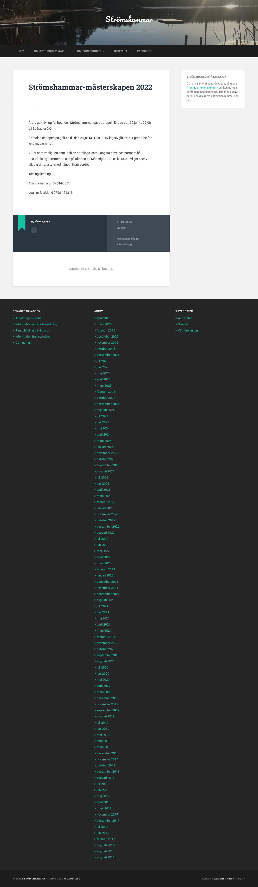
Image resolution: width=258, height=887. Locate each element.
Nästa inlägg (124, 244)
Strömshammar (129, 19)
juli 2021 (102, 606)
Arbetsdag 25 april (28, 318)
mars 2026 (104, 324)
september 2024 (108, 404)
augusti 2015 (106, 845)
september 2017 (108, 821)
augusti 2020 (106, 661)
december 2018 (107, 753)
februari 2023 (106, 502)
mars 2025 (104, 385)
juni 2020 (103, 674)
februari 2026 (106, 330)
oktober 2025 (106, 349)
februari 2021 (106, 637)
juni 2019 (103, 728)
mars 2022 (104, 563)
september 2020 (108, 655)
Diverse (121, 227)
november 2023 (107, 453)
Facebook (144, 51)
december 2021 (107, 581)
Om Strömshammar (49, 51)
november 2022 (107, 514)
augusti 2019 (106, 716)
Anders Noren (224, 878)
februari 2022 (106, 569)
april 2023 (104, 490)
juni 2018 (103, 790)
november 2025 (107, 343)
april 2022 (104, 557)
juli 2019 (102, 722)
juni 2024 (103, 422)
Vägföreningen (188, 330)
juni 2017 (103, 833)
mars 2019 (104, 747)
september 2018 (108, 771)
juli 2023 (102, 477)
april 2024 (104, 434)
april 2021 (104, 624)
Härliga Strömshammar (202, 87)
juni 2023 (103, 483)
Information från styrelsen (33, 336)
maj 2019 (103, 735)
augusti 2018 (106, 778)
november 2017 (107, 814)
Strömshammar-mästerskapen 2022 (90, 87)
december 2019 (107, 698)
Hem (21, 51)
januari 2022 (105, 575)
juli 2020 (102, 667)
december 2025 (107, 336)
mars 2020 (104, 692)
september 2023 (108, 465)
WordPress (72, 878)
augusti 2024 (106, 410)
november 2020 (107, 643)
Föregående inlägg (127, 239)
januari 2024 (105, 447)
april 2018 (104, 802)
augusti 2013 (106, 851)
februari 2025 (106, 391)
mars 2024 (104, 441)
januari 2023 (105, 508)
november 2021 (107, 588)
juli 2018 (102, 784)
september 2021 (108, 594)
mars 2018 (104, 808)
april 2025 (104, 379)
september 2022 (108, 526)
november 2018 (107, 759)
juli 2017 (102, 827)
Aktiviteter (185, 318)
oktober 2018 (106, 765)
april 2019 (104, 741)
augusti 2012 (106, 857)
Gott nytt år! (23, 343)
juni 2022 (103, 545)
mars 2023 (104, 496)
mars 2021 (104, 631)
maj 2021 (103, 618)
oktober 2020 (106, 649)
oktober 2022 (106, 520)
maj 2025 (103, 373)
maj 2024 (103, 428)
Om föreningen (89, 51)
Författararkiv (34, 230)
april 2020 (104, 686)
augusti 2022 (106, 532)
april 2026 (104, 318)
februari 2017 (106, 839)
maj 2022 (103, 551)
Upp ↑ (241, 878)
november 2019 (107, 704)
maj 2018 (103, 796)
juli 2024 (102, 416)
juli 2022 (102, 539)
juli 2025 (102, 361)
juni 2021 (103, 612)
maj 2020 (103, 680)
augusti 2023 (106, 471)
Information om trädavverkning (36, 324)
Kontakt (120, 51)
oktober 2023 (106, 459)
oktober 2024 (106, 398)
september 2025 (108, 355)
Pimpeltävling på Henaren (32, 330)
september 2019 (108, 710)
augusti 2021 (106, 600)
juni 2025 (103, 367)
